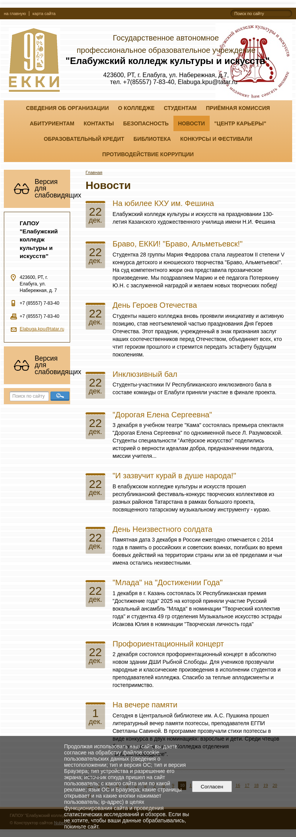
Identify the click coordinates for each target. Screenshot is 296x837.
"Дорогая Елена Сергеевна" (162, 414)
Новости (191, 123)
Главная (94, 172)
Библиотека (152, 139)
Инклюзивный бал (145, 374)
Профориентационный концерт (168, 644)
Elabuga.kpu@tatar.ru (42, 329)
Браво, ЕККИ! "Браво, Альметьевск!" (177, 244)
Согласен (212, 787)
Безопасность (145, 123)
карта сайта (44, 13)
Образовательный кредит (84, 139)
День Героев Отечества (155, 305)
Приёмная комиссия (238, 108)
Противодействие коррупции (147, 154)
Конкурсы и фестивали (216, 139)
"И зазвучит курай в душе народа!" (174, 475)
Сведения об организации (67, 108)
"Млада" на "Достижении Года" (168, 582)
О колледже (136, 108)
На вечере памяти (145, 704)
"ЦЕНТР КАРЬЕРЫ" (240, 123)
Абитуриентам (52, 123)
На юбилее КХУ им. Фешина (163, 203)
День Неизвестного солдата (162, 529)
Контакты (99, 123)
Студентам (180, 108)
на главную (15, 13)
